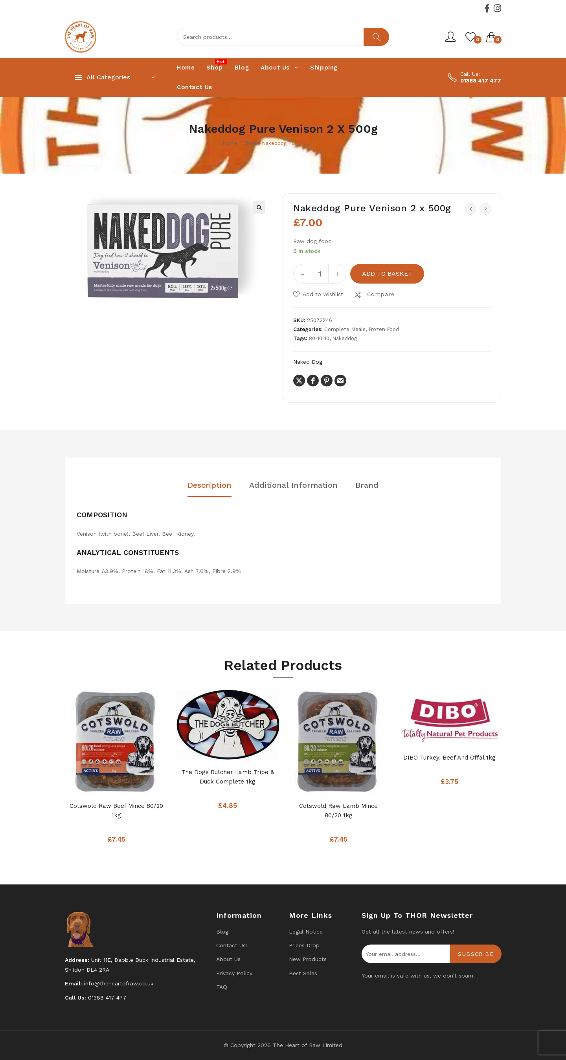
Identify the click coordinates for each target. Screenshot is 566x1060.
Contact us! (231, 945)
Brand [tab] (367, 485)
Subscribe (476, 954)
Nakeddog (344, 338)
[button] (259, 207)
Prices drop (304, 945)
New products (308, 959)
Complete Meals (345, 329)
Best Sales (303, 973)
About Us (228, 959)
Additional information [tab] (293, 485)
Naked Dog (307, 362)
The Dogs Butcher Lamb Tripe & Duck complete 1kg (227, 777)
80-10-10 (319, 338)
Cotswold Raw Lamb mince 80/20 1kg (338, 810)
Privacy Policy (234, 973)
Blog (222, 931)
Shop (249, 143)
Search (376, 37)
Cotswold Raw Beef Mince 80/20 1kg (116, 810)
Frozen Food (383, 329)
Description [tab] (209, 485)
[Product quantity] (320, 274)
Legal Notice (306, 931)
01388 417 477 (480, 80)
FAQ (221, 987)
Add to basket (387, 273)
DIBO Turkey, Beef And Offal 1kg (449, 757)
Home (230, 143)
